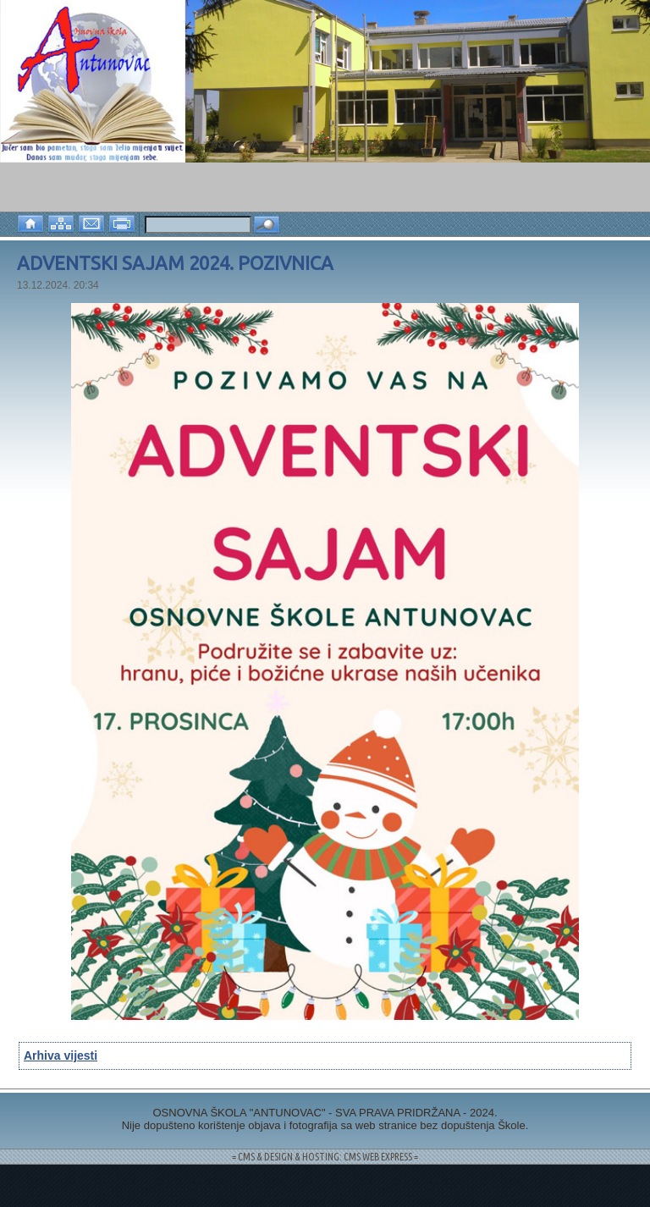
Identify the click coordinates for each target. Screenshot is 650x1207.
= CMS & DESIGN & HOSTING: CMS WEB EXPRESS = (325, 1156)
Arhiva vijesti (60, 1055)
